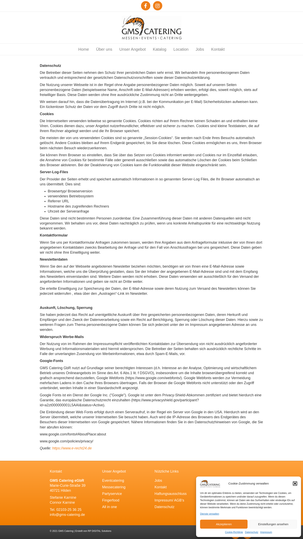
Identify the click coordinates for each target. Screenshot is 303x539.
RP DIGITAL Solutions (99, 531)
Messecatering (113, 487)
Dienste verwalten (209, 513)
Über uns (104, 49)
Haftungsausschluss (171, 494)
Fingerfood (110, 500)
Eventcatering (113, 481)
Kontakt (218, 49)
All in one (109, 507)
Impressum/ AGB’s (169, 500)
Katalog (159, 49)
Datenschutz (251, 532)
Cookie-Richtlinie (234, 532)
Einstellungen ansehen (273, 524)
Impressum (266, 532)
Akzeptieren (224, 524)
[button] (295, 484)
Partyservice (112, 494)
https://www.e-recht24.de (72, 448)
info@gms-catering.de (67, 515)
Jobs (200, 49)
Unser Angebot (132, 49)
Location (181, 49)
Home (83, 49)
